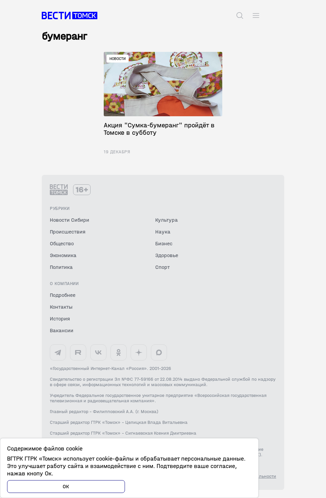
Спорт (162, 267)
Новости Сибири (69, 220)
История (60, 318)
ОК (66, 486)
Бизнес (163, 243)
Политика (61, 267)
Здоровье (166, 255)
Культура (166, 220)
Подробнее (62, 295)
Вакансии (61, 330)
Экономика (63, 255)
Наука (162, 231)
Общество (62, 243)
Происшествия (68, 231)
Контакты (61, 307)
